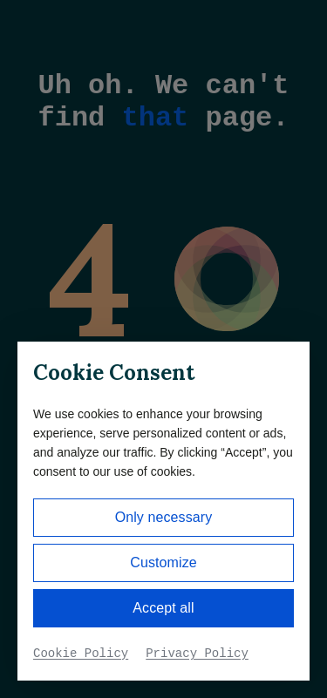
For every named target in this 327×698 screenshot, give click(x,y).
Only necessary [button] (164, 517)
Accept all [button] (163, 607)
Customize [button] (163, 562)
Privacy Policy (197, 654)
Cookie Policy (80, 654)
